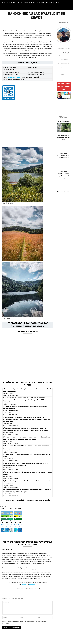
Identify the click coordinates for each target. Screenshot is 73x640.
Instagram (32, 584)
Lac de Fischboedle (63, 122)
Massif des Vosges (14, 77)
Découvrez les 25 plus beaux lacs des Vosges (63, 138)
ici (37, 589)
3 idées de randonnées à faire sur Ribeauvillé (63, 156)
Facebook (24, 584)
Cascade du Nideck (63, 192)
